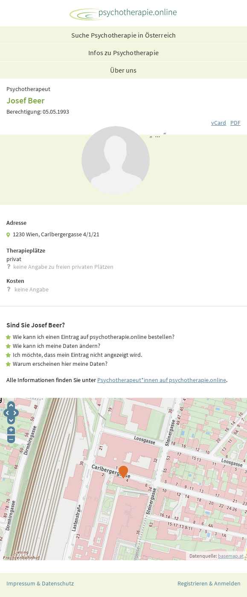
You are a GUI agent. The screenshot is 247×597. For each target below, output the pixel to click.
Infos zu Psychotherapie (123, 52)
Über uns (123, 70)
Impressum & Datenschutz (40, 583)
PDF (235, 122)
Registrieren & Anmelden (209, 583)
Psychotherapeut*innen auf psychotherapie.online (161, 380)
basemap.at (231, 556)
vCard (218, 122)
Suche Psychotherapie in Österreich (123, 35)
